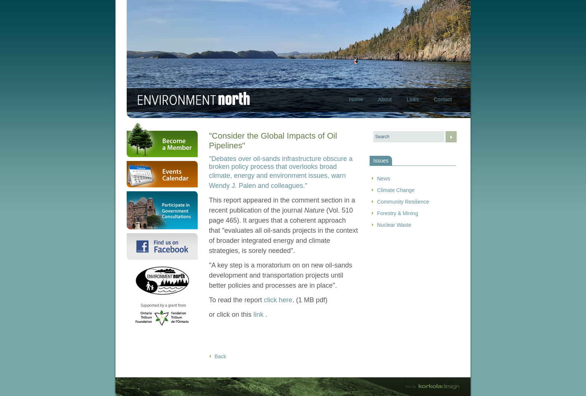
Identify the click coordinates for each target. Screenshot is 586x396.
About (385, 99)
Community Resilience (403, 202)
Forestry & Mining (397, 213)
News (383, 179)
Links (413, 99)
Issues (380, 161)
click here (278, 300)
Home (356, 99)
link (259, 314)
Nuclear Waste (394, 225)
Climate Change (395, 190)
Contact (443, 99)
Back (220, 356)
